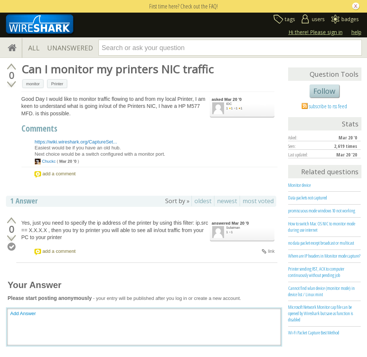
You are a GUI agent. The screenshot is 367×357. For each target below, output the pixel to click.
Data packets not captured (307, 197)
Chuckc (49, 161)
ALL (34, 47)
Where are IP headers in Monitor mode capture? (324, 255)
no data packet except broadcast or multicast (321, 242)
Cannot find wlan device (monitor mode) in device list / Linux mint (321, 291)
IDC (229, 104)
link (271, 251)
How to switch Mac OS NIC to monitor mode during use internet (321, 226)
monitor (33, 84)
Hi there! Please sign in (315, 32)
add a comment (59, 173)
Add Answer (23, 313)
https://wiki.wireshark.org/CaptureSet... (76, 142)
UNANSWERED (70, 47)
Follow (324, 91)
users (318, 19)
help (356, 32)
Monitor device (299, 185)
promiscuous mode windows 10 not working (321, 210)
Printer (57, 84)
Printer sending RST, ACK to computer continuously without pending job (316, 271)
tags (290, 19)
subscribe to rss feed (328, 106)
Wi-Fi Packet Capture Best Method (313, 332)
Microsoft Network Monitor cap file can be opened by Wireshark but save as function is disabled (320, 313)
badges (350, 19)
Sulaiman (233, 227)
